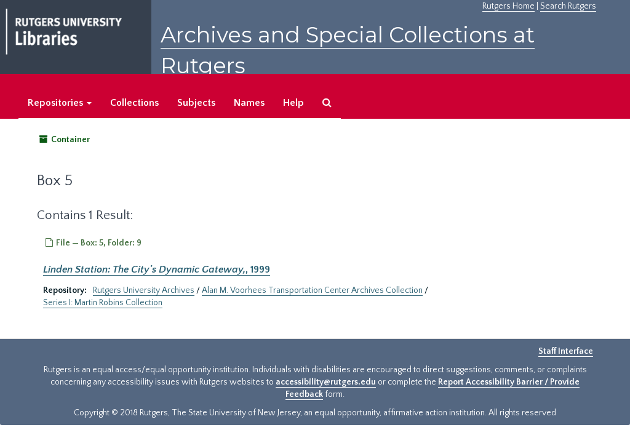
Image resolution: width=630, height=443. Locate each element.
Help (293, 102)
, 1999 (156, 269)
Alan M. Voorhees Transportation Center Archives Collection (312, 290)
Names (249, 102)
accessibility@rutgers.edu (326, 382)
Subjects (196, 102)
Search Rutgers (568, 6)
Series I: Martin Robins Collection (102, 303)
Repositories (60, 102)
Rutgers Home (508, 6)
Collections (134, 102)
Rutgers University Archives (143, 290)
